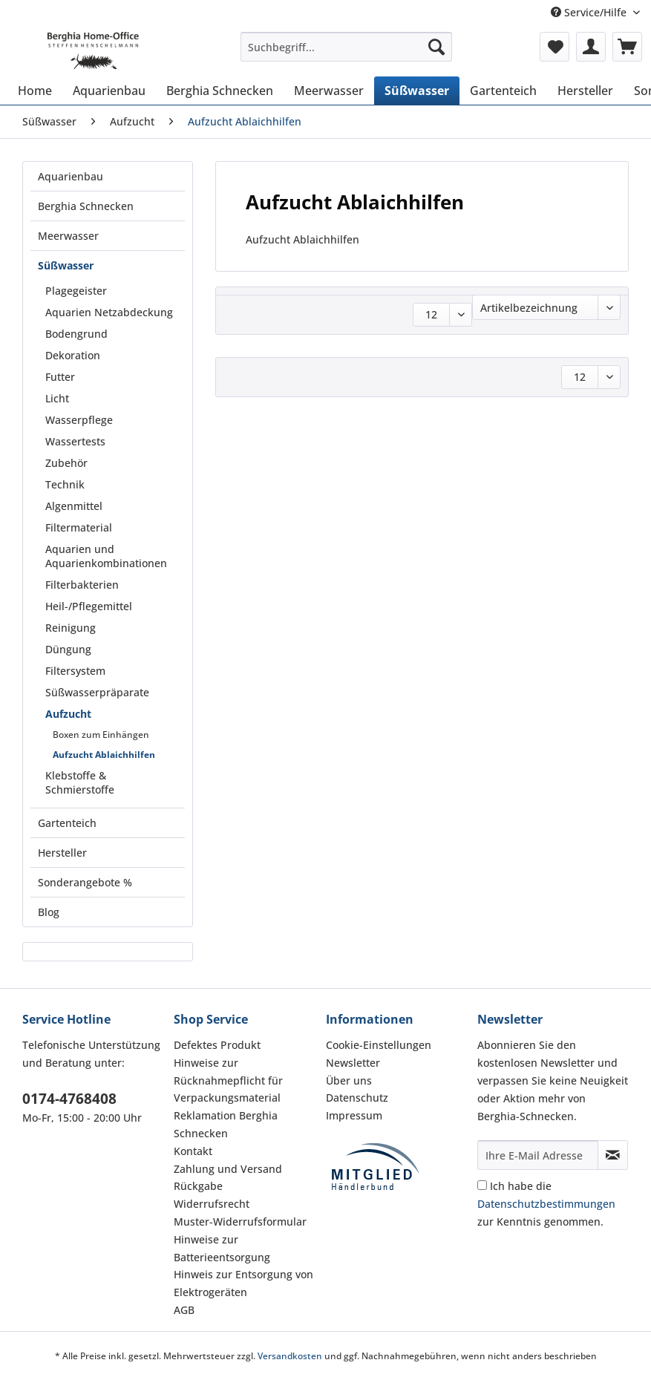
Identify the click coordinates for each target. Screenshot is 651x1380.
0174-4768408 (69, 1098)
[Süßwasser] (416, 90)
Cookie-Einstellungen (378, 1045)
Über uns (349, 1080)
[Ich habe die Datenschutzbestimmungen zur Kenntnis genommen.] (482, 1185)
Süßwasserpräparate (97, 692)
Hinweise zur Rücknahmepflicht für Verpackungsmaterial (228, 1080)
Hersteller (62, 853)
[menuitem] (346, 54)
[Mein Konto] (591, 47)
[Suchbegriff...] (346, 47)
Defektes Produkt (217, 1045)
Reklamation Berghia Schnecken (226, 1124)
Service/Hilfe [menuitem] (590, 12)
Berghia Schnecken (86, 206)
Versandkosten (290, 1356)
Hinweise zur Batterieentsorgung (222, 1248)
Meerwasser (68, 236)
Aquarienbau (70, 176)
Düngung (68, 649)
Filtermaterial (78, 527)
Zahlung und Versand (228, 1169)
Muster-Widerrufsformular (240, 1221)
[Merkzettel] (554, 47)
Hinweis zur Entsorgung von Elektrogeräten (243, 1283)
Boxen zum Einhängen (101, 734)
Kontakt (193, 1151)
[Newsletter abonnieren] (613, 1155)
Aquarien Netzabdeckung (109, 312)
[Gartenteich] (503, 90)
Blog (48, 912)
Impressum (354, 1115)
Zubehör (66, 463)
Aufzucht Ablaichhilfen (104, 754)
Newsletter (353, 1063)
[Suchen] (436, 47)
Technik (65, 484)
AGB (184, 1310)
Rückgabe (198, 1186)
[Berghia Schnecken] (220, 90)
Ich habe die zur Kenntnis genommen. (546, 1204)
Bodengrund (76, 334)
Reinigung (70, 628)
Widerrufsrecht (211, 1204)
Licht (57, 398)
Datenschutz (357, 1097)
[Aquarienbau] (109, 90)
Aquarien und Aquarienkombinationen (106, 556)
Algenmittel (73, 506)
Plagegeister (76, 291)
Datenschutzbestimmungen (546, 1204)
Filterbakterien (82, 585)
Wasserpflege (79, 420)
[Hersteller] (585, 90)
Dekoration (72, 355)
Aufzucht (68, 714)
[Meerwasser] (329, 90)
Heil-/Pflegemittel (88, 606)
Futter (60, 377)
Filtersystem (75, 671)
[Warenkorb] (627, 47)
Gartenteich (67, 823)
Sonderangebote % (85, 882)
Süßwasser (66, 265)
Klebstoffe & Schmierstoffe (79, 782)
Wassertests (75, 441)
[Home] (34, 90)
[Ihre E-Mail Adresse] (537, 1155)
